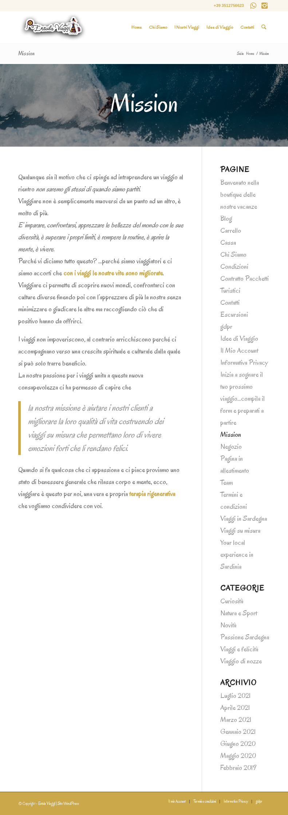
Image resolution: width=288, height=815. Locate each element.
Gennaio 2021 (238, 731)
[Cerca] (264, 27)
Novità (228, 625)
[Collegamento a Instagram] (264, 5)
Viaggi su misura (240, 530)
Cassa (228, 242)
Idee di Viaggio (239, 338)
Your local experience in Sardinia (236, 554)
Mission (26, 53)
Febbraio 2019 (238, 767)
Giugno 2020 (238, 743)
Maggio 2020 (238, 755)
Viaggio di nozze (241, 661)
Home (250, 53)
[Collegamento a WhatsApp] (253, 5)
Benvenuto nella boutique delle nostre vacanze (239, 194)
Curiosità (231, 601)
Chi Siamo (233, 254)
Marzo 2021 (235, 719)
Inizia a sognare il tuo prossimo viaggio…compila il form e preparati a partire (242, 398)
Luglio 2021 (235, 695)
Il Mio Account (239, 350)
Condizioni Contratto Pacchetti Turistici (244, 278)
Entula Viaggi (46, 803)
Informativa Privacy (244, 362)
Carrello (230, 230)
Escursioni (234, 314)
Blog (226, 218)
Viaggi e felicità (239, 649)
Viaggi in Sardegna (243, 518)
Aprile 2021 (235, 707)
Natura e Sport (238, 613)
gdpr (226, 326)
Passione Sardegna (244, 637)
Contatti (230, 302)
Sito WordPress (68, 803)
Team (226, 482)
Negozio (231, 446)
